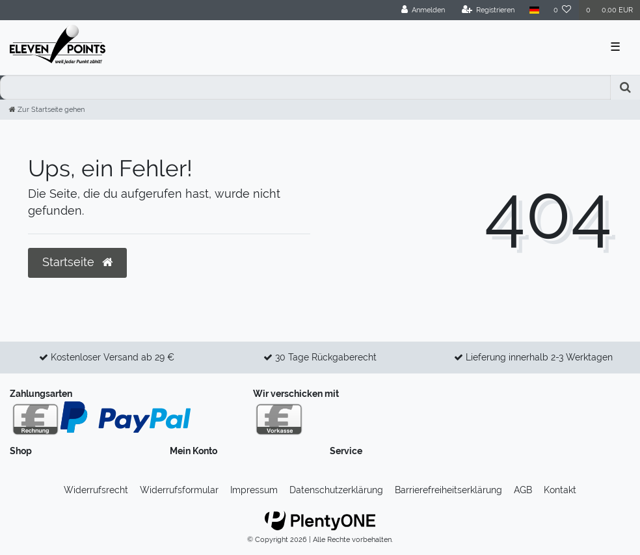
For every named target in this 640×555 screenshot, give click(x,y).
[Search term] (305, 87)
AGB (523, 490)
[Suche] (625, 87)
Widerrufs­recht (96, 490)
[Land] (534, 10)
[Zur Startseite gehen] (47, 109)
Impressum (254, 490)
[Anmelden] (423, 10)
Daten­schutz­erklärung (336, 490)
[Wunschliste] (562, 10)
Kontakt (560, 490)
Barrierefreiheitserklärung (448, 490)
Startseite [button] (77, 262)
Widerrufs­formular (179, 490)
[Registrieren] (488, 10)
